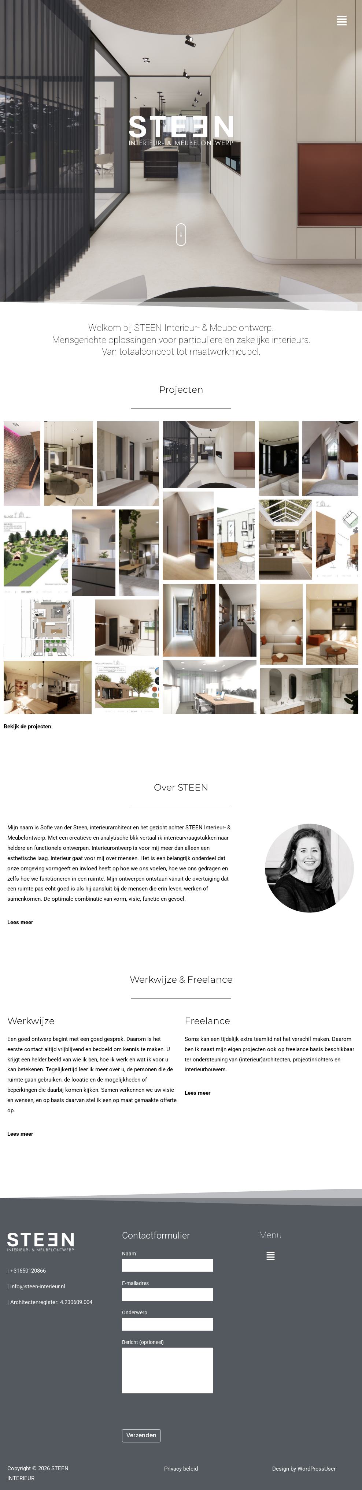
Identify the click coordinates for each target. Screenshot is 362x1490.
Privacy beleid (181, 1467)
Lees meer (20, 921)
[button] (181, 21)
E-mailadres (177, 1289)
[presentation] (177, 1413)
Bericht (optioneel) (177, 1365)
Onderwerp (177, 1319)
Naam (177, 1260)
